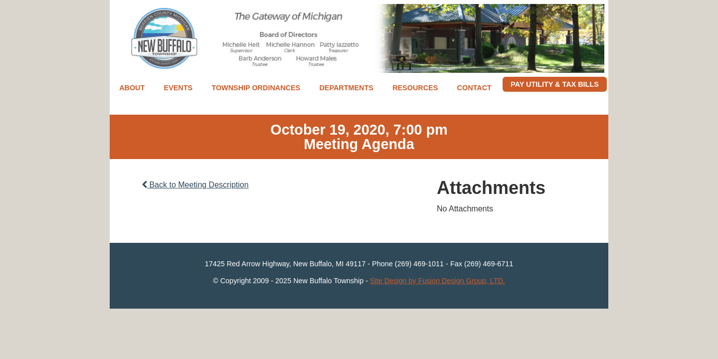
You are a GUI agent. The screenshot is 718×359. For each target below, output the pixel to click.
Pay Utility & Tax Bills (555, 84)
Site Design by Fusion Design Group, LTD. (437, 281)
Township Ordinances (255, 88)
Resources (415, 88)
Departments (346, 88)
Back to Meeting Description (195, 184)
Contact (474, 88)
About (132, 88)
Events (178, 88)
